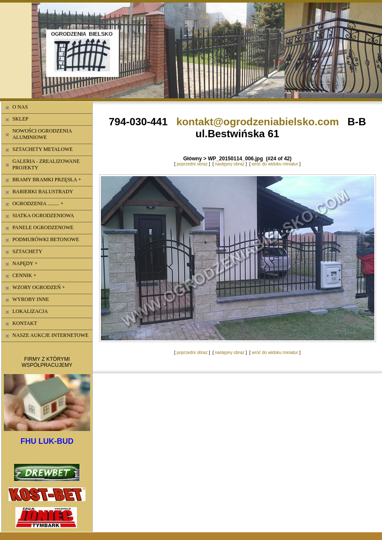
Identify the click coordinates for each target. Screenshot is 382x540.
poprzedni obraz (192, 164)
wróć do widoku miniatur (275, 164)
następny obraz (229, 164)
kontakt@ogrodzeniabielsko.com (257, 121)
